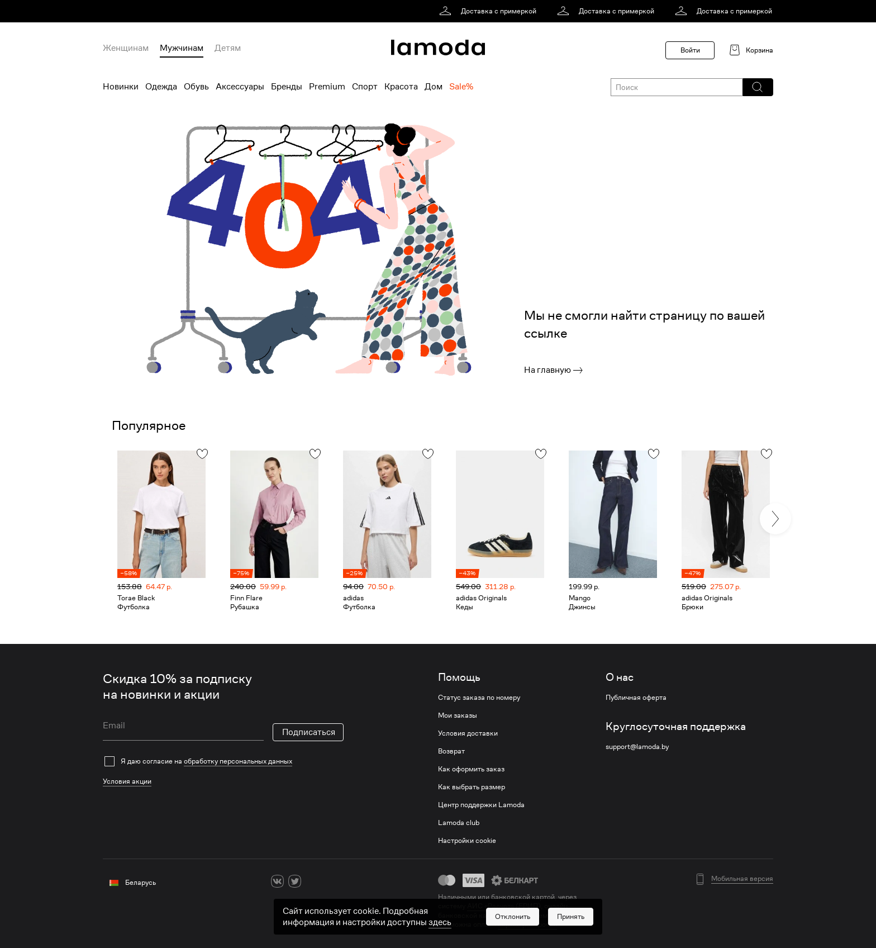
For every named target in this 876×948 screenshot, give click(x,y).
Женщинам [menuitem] (126, 48)
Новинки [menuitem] (121, 86)
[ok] (312, 881)
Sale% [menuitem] (461, 86)
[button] (757, 87)
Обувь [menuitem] (196, 86)
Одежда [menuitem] (161, 86)
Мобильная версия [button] (742, 878)
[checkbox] (223, 761)
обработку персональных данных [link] (238, 761)
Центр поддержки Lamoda (481, 804)
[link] (490, 11)
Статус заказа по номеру (479, 697)
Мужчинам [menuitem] (181, 48)
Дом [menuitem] (433, 86)
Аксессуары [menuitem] (240, 86)
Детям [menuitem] (228, 48)
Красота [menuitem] (401, 86)
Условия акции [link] (127, 781)
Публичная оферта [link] (636, 697)
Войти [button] (690, 50)
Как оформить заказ (471, 769)
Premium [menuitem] (327, 86)
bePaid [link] (563, 915)
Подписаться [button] (308, 732)
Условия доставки (468, 733)
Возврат (451, 751)
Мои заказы (457, 715)
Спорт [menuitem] (365, 86)
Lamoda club (458, 822)
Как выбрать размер (471, 787)
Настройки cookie (467, 840)
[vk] (277, 881)
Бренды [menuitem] (286, 86)
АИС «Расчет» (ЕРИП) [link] (504, 906)
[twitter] (295, 881)
